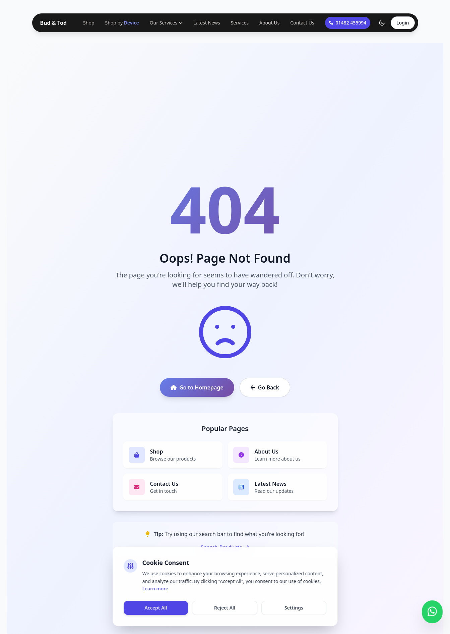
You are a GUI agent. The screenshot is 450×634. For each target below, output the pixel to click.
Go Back (265, 387)
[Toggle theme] (382, 23)
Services (240, 22)
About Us (269, 22)
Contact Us (302, 22)
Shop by (122, 22)
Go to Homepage (197, 387)
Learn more (155, 588)
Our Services (166, 22)
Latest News (206, 22)
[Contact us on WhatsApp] (432, 610)
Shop (88, 22)
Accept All (155, 607)
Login (402, 22)
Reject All (224, 607)
